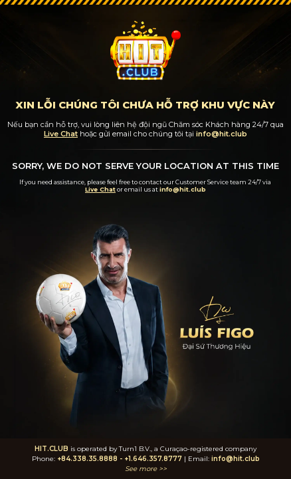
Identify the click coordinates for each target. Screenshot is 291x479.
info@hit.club (235, 458)
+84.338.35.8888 (87, 458)
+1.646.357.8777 (153, 458)
